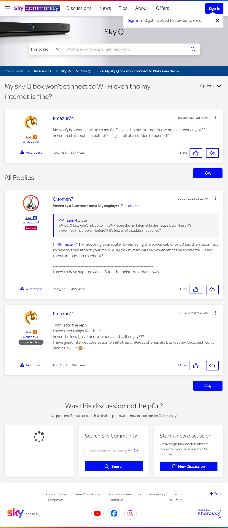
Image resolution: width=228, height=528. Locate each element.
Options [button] (207, 86)
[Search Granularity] (46, 49)
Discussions (79, 8)
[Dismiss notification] (217, 20)
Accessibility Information (165, 494)
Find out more (131, 206)
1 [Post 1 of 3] (60, 152)
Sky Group (175, 500)
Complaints (55, 500)
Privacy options (56, 494)
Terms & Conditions (87, 494)
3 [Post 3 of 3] (60, 365)
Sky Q (114, 31)
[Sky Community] (37, 8)
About (141, 8)
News (105, 8)
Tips (123, 8)
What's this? (31, 141)
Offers (162, 8)
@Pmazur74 (68, 220)
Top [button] (217, 494)
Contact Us (116, 500)
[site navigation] (7, 8)
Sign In (214, 8)
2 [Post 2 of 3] (60, 289)
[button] (215, 117)
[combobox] (124, 49)
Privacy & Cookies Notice (125, 494)
